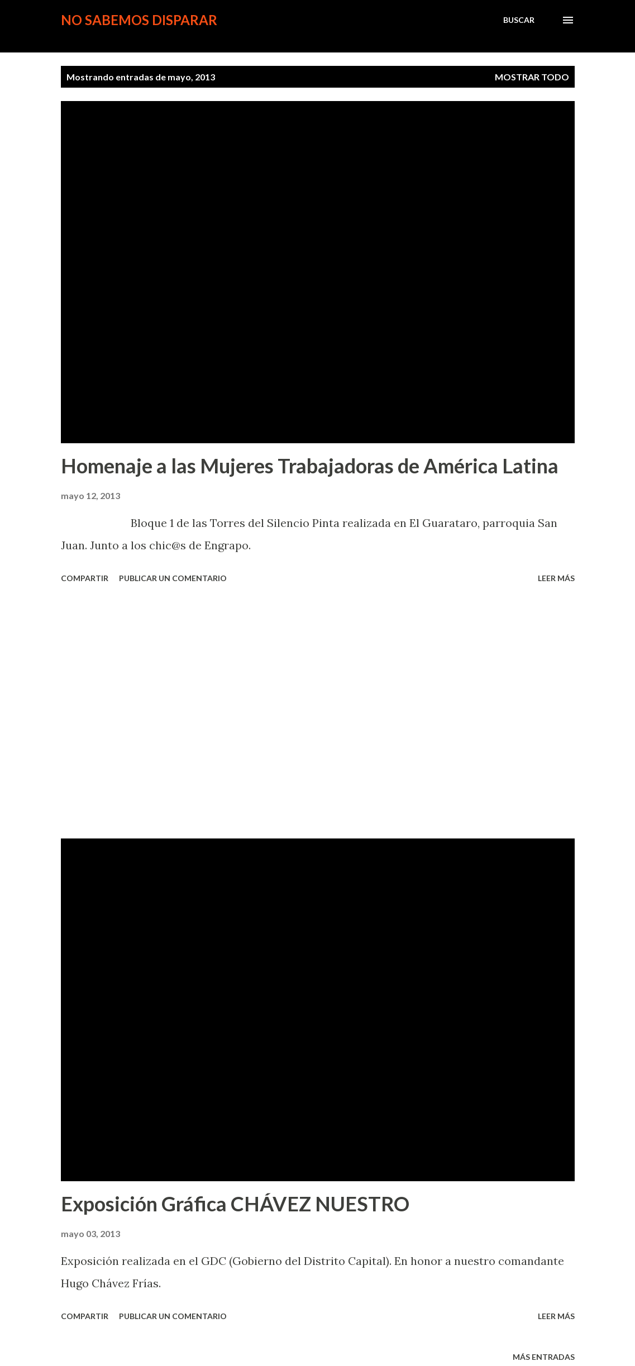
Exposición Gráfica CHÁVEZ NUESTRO (235, 1203)
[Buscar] (518, 20)
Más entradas (544, 1357)
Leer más (556, 578)
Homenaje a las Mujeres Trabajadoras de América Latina (309, 465)
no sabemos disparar (139, 20)
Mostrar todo (532, 76)
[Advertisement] (318, 713)
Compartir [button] (84, 578)
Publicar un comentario (173, 578)
